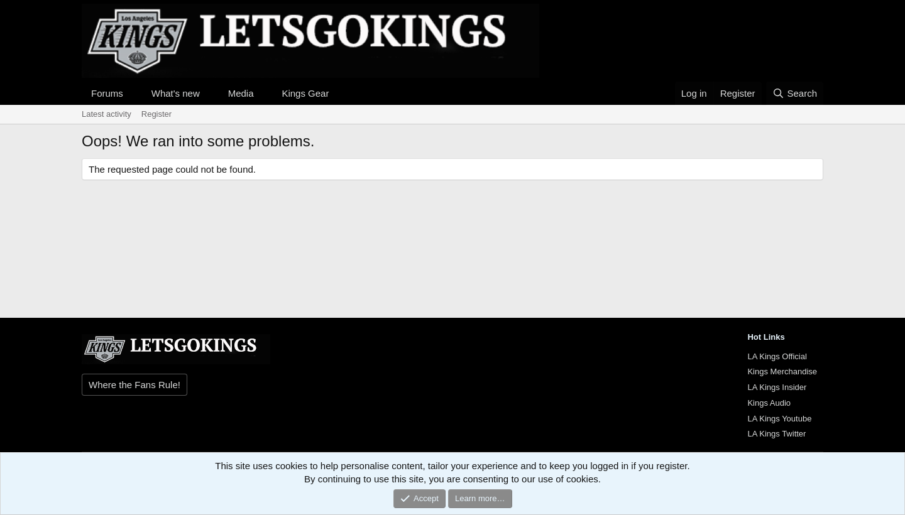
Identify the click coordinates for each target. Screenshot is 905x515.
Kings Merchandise (782, 371)
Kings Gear (305, 93)
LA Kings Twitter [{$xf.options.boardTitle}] (776, 433)
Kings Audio (769, 403)
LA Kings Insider (776, 387)
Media (241, 93)
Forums (107, 93)
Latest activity (106, 114)
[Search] (794, 93)
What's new (175, 93)
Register (156, 114)
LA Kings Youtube (779, 418)
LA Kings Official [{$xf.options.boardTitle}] (776, 356)
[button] (133, 93)
